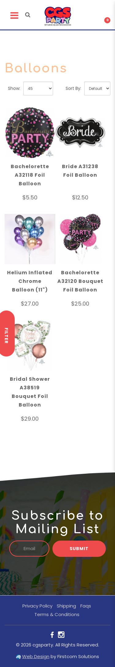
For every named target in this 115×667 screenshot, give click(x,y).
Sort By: (73, 88)
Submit (79, 549)
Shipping (66, 606)
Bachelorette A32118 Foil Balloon (30, 175)
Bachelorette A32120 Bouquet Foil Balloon (80, 281)
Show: (14, 88)
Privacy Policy (37, 606)
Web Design (35, 656)
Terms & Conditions (56, 614)
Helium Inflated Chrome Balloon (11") (29, 281)
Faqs (85, 606)
